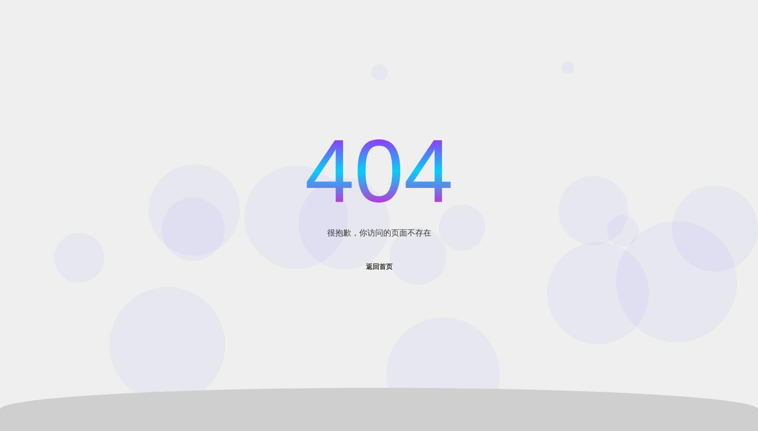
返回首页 (379, 266)
